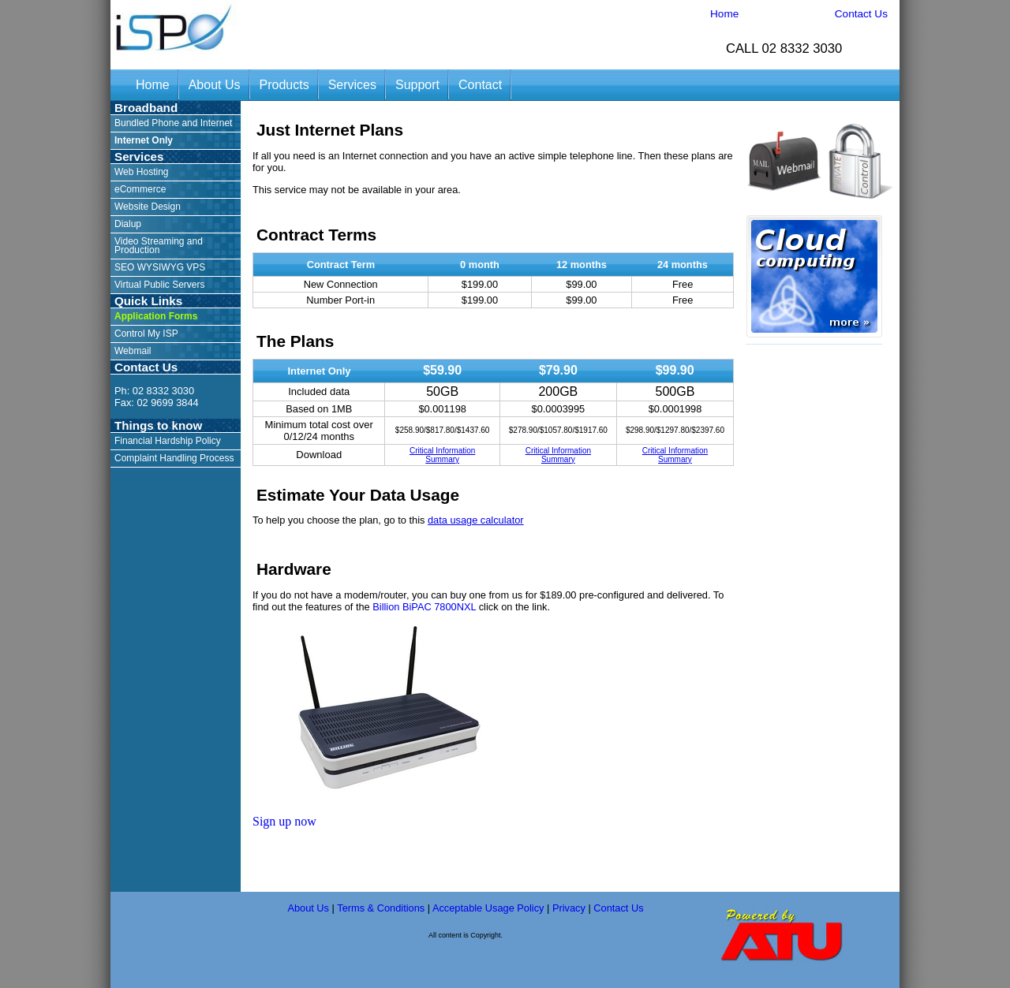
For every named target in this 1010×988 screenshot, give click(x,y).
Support (417, 84)
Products (284, 84)
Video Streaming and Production (158, 245)
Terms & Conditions (381, 908)
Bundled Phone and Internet (173, 123)
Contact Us (861, 14)
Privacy (568, 908)
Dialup (127, 223)
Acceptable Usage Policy (488, 908)
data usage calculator (476, 520)
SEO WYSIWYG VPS (159, 267)
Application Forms (155, 316)
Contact (480, 84)
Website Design (147, 206)
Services (352, 84)
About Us (215, 84)
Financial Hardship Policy (167, 440)
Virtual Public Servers (159, 284)
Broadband (146, 107)
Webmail (132, 350)
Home (724, 14)
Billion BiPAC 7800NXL (424, 607)
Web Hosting (141, 171)
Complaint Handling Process (174, 458)
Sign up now (284, 821)
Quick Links (148, 301)
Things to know (158, 425)
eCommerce (140, 189)
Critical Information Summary (442, 455)
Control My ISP (146, 333)
